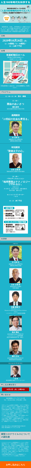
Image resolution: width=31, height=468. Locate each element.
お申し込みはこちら (15, 465)
